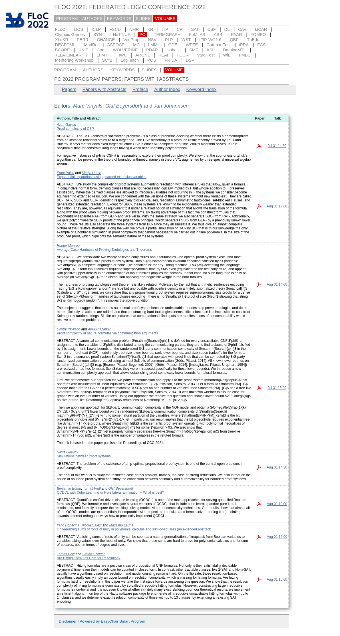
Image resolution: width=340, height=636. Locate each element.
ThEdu (253, 39)
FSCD (115, 29)
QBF (234, 39)
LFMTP (103, 55)
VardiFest (206, 55)
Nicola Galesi (91, 525)
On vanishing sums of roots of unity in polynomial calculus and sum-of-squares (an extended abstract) (134, 529)
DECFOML (65, 45)
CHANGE (106, 39)
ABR (218, 34)
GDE (172, 45)
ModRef (91, 45)
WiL (226, 55)
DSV (190, 60)
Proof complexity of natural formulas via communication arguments (107, 333)
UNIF (83, 50)
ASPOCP (115, 45)
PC (142, 34)
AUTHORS (92, 18)
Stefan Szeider (93, 554)
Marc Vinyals (87, 106)
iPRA (244, 45)
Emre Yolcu (65, 173)
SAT (195, 29)
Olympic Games (70, 34)
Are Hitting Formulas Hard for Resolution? (88, 558)
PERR (82, 39)
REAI (163, 55)
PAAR (236, 34)
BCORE (62, 50)
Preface (140, 89)
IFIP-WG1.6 (210, 39)
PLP (169, 39)
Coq (100, 50)
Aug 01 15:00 (277, 580)
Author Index (167, 89)
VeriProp (131, 39)
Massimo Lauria (121, 525)
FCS (261, 45)
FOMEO (258, 34)
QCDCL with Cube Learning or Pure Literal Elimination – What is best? (110, 492)
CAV (242, 29)
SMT (193, 50)
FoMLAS (197, 34)
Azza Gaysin (66, 125)
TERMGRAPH (167, 34)
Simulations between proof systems (84, 456)
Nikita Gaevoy (67, 452)
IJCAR (261, 29)
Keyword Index (201, 89)
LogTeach (130, 60)
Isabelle (173, 50)
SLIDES (143, 18)
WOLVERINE (125, 50)
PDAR (152, 50)
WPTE (192, 45)
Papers (69, 89)
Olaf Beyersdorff (123, 106)
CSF (211, 29)
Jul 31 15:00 (277, 388)
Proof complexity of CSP (75, 129)
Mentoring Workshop (74, 60)
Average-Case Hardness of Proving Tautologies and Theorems (104, 250)
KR (150, 29)
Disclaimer (68, 621)
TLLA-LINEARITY (71, 55)
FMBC (245, 55)
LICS (78, 29)
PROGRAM (67, 18)
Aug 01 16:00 (277, 537)
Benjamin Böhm (69, 488)
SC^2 (107, 60)
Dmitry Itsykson (68, 329)
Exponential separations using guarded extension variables (101, 177)
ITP (165, 29)
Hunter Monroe (68, 246)
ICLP (96, 29)
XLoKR (61, 39)
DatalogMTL (234, 50)
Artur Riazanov (99, 329)
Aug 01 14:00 (277, 284)
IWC (123, 55)
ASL (211, 50)
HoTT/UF (121, 34)
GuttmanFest (218, 45)
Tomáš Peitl (91, 488)
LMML (154, 45)
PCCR (183, 55)
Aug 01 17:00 (277, 206)
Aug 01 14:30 (277, 467)
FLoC (60, 29)
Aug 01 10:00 (277, 504)
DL (227, 29)
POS (151, 60)
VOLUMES (165, 18)
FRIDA (171, 60)
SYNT (98, 34)
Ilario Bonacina (68, 525)
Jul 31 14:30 (277, 146)
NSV (152, 39)
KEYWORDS (119, 18)
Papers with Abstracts (104, 89)
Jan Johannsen (171, 106)
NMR (134, 29)
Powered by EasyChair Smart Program (112, 621)
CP (179, 29)
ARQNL (142, 55)
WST (186, 39)
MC (136, 45)
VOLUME (174, 70)
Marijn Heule (91, 173)
